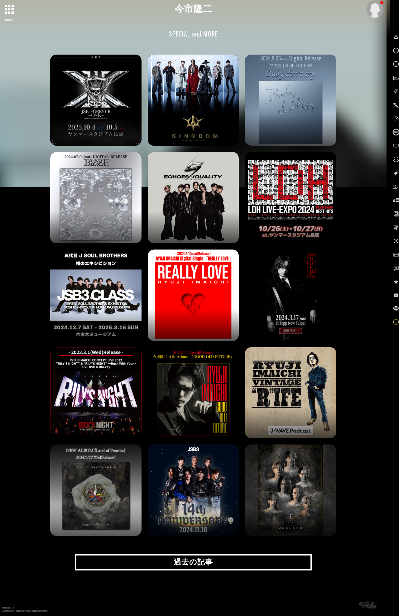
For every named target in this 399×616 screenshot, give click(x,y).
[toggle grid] (10, 10)
